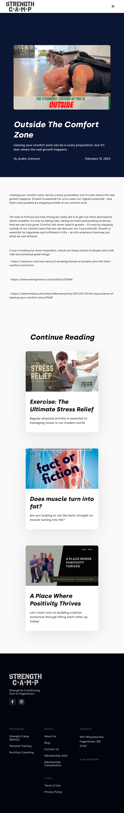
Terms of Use (52, 785)
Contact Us (51, 749)
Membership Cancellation (52, 764)
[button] (113, 6)
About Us (50, 736)
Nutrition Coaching (21, 752)
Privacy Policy (53, 792)
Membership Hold (55, 755)
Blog (47, 742)
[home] (20, 6)
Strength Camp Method (19, 738)
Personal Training (20, 746)
